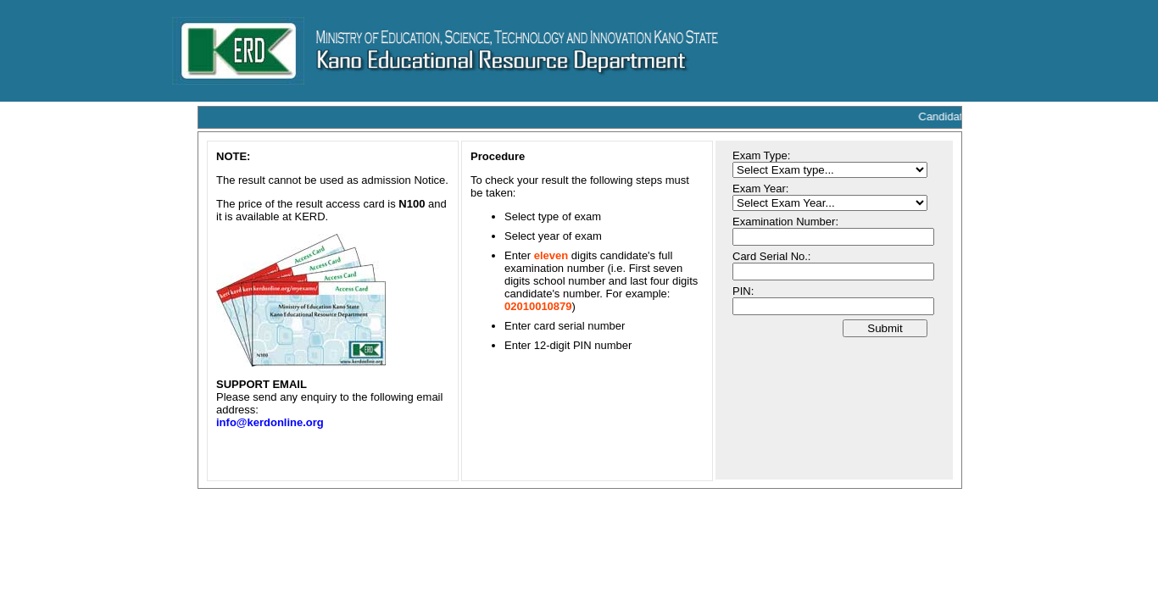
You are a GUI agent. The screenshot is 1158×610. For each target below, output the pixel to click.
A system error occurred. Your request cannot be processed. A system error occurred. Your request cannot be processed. (829, 170)
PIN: (743, 291)
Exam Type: (761, 155)
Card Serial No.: (771, 256)
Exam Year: (760, 188)
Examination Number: (785, 221)
